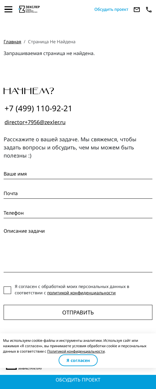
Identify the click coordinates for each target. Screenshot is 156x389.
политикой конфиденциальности (81, 293)
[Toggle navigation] (8, 9)
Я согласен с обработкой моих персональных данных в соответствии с (72, 289)
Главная (12, 41)
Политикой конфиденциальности (76, 351)
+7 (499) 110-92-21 (38, 108)
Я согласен (78, 360)
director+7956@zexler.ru (35, 122)
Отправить (78, 312)
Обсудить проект (78, 379)
